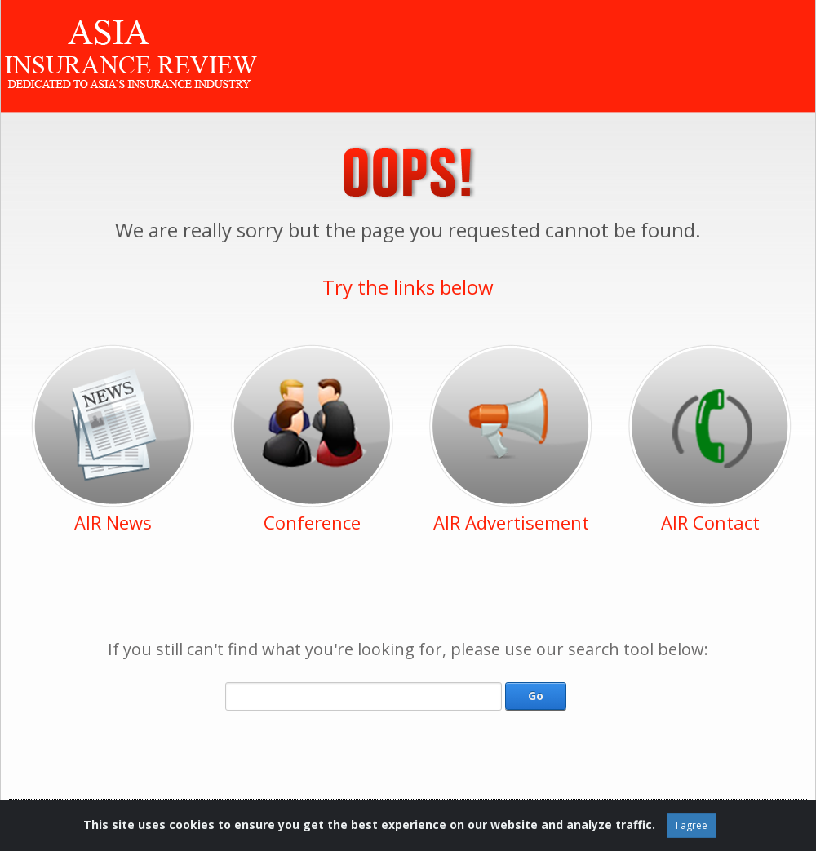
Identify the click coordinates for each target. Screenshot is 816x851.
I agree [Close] (691, 825)
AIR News (113, 522)
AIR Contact (710, 522)
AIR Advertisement (511, 522)
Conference (312, 522)
